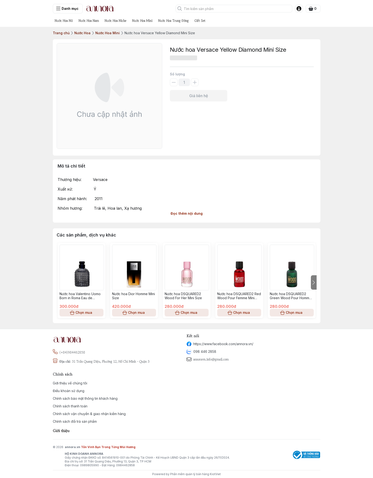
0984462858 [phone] (125, 465)
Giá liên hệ (198, 95)
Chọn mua (81, 312)
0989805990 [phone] (89, 465)
